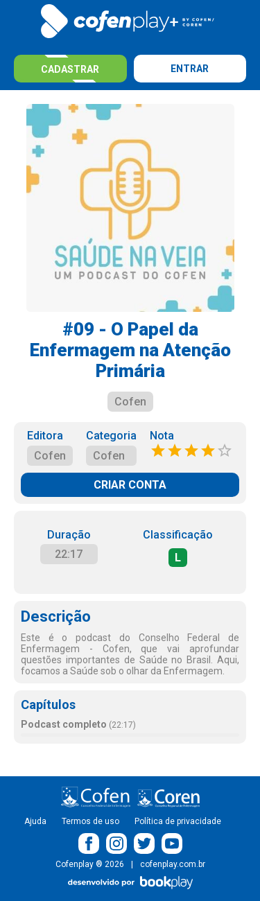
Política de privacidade (178, 821)
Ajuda (35, 821)
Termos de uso (90, 821)
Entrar (190, 68)
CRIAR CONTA (130, 484)
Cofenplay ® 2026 (89, 864)
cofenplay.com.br (172, 864)
